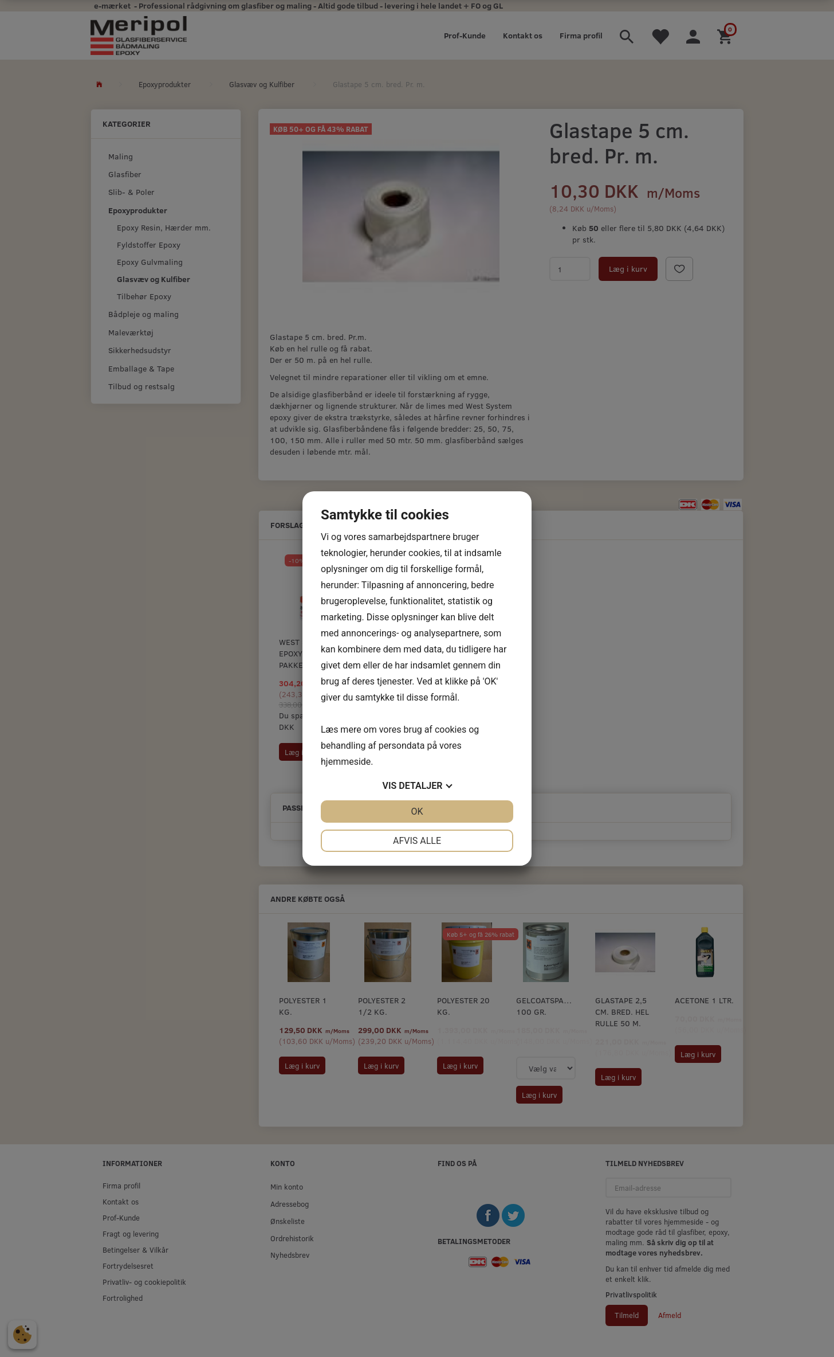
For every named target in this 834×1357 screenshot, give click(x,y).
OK (417, 811)
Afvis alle (417, 840)
